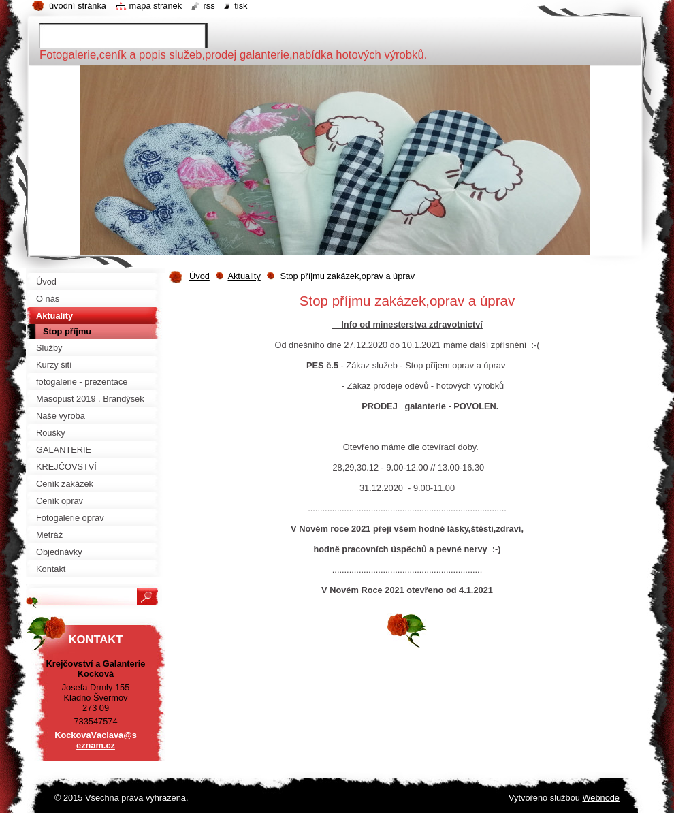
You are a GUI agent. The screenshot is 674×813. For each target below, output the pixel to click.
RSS (209, 6)
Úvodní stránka (77, 6)
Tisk (240, 6)
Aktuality (243, 276)
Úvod (199, 276)
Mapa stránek (155, 6)
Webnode (601, 798)
